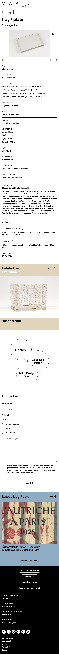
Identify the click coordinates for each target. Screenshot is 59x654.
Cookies (5, 650)
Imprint (4, 644)
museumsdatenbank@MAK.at (12, 613)
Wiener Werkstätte (17, 97)
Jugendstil (6, 105)
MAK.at (29, 576)
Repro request (9, 420)
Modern (15, 105)
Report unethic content (12, 424)
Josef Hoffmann (17, 90)
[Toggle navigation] (54, 3)
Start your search (29, 570)
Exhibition (9, 272)
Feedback (8, 428)
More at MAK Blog (29, 560)
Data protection (7, 641)
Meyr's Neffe (18, 93)
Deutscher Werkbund (11, 114)
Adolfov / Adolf (30, 93)
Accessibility (6, 647)
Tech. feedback (10, 432)
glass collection (8, 78)
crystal (5, 123)
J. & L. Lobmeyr (20, 86)
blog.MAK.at (30, 582)
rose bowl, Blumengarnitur (13, 177)
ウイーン (32, 86)
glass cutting (14, 123)
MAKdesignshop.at (29, 588)
